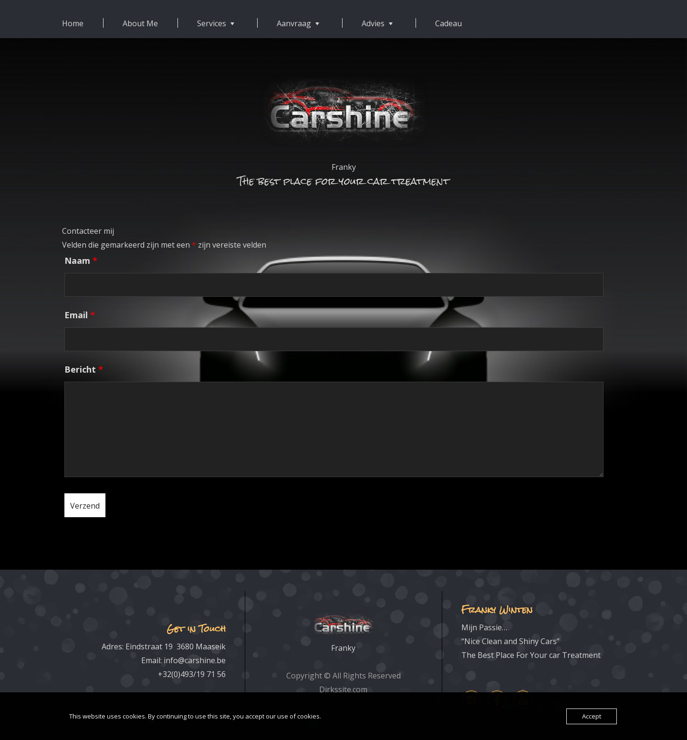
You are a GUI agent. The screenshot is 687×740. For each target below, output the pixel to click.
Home (72, 23)
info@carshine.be (195, 660)
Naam (80, 260)
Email (79, 315)
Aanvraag (294, 23)
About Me (140, 23)
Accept (591, 716)
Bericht (83, 369)
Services (211, 23)
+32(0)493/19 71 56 (192, 674)
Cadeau (448, 23)
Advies (373, 23)
